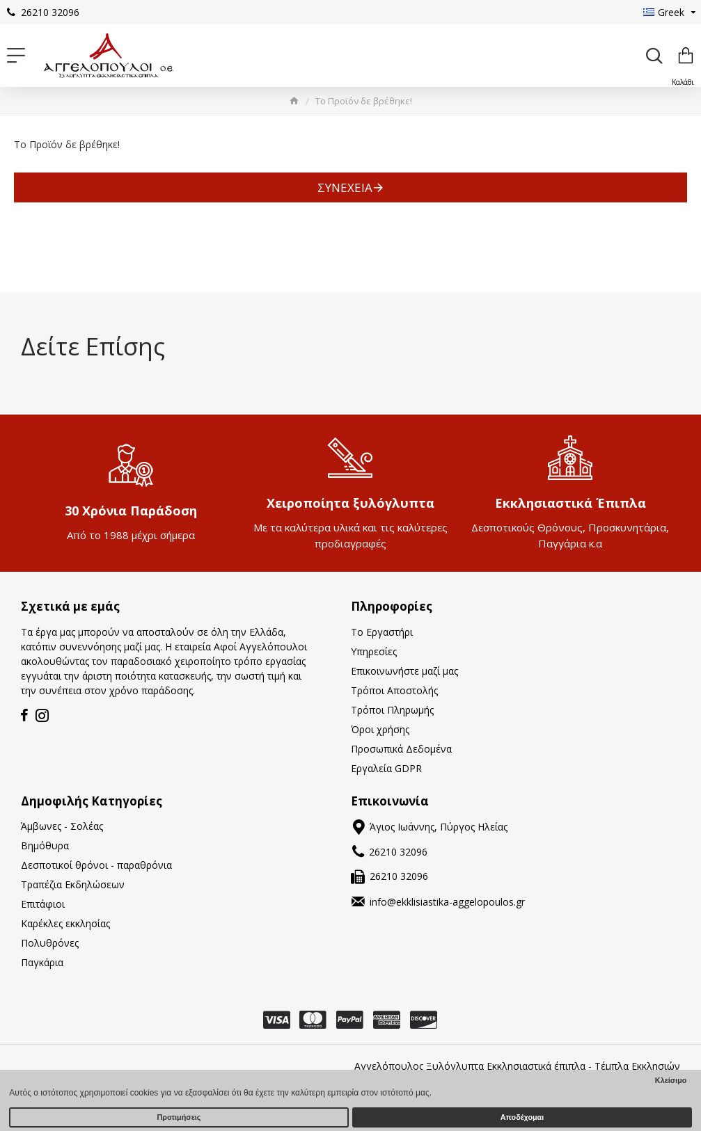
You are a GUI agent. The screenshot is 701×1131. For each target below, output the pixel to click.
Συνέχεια (344, 187)
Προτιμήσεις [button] (179, 1117)
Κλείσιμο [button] (671, 1080)
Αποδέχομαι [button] (522, 1117)
